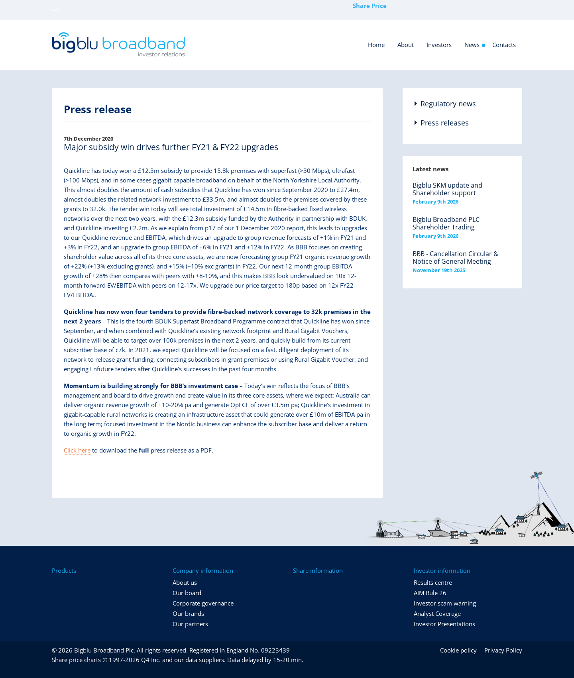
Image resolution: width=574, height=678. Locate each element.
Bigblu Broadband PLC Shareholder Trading (446, 223)
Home (376, 45)
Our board (187, 593)
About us (185, 582)
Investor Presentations (444, 624)
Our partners (190, 624)
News (472, 45)
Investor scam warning (445, 603)
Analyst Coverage (437, 613)
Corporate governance (203, 603)
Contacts (504, 45)
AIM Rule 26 (430, 593)
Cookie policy (458, 650)
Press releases (445, 122)
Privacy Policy (503, 650)
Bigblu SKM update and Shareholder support (447, 189)
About (405, 45)
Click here (77, 450)
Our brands (188, 613)
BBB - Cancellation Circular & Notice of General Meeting (455, 257)
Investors (439, 45)
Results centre (433, 582)
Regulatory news (448, 103)
